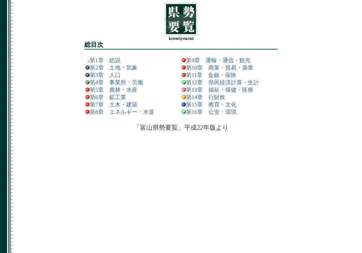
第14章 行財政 (205, 97)
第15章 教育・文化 (211, 105)
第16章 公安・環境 (211, 112)
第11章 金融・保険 (211, 75)
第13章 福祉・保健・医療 (219, 90)
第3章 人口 (105, 75)
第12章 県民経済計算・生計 (222, 82)
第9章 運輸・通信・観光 (218, 60)
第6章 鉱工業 (108, 97)
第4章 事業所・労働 (116, 82)
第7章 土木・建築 (113, 105)
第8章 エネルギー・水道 (122, 112)
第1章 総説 (105, 60)
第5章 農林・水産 (113, 90)
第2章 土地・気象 (113, 68)
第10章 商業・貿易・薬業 (219, 68)
